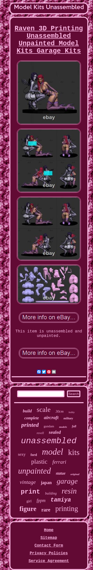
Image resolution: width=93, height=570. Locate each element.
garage (67, 481)
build (27, 411)
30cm (60, 411)
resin (69, 491)
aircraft (51, 417)
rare (45, 509)
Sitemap (48, 538)
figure (27, 508)
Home (48, 530)
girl (29, 501)
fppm (41, 500)
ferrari (59, 462)
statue (60, 473)
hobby (71, 412)
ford (34, 455)
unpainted (34, 470)
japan (46, 482)
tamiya (61, 500)
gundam (49, 426)
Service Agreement (49, 561)
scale (44, 409)
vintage (28, 482)
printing (66, 508)
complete (31, 418)
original (74, 474)
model (52, 452)
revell (40, 433)
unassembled (48, 441)
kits (74, 452)
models (63, 426)
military (68, 418)
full (74, 426)
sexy (22, 454)
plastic (39, 461)
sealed (55, 432)
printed (30, 425)
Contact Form (48, 545)
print (30, 492)
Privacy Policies (49, 553)
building (51, 493)
